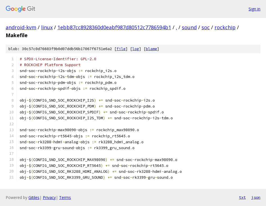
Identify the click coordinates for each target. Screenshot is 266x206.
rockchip (225, 27)
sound (189, 27)
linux (47, 27)
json (255, 197)
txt (242, 197)
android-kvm (21, 27)
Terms (65, 197)
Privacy (49, 197)
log (135, 48)
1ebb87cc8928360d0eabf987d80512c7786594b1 (114, 27)
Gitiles (33, 197)
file (121, 48)
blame (151, 48)
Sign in (254, 9)
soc (206, 27)
